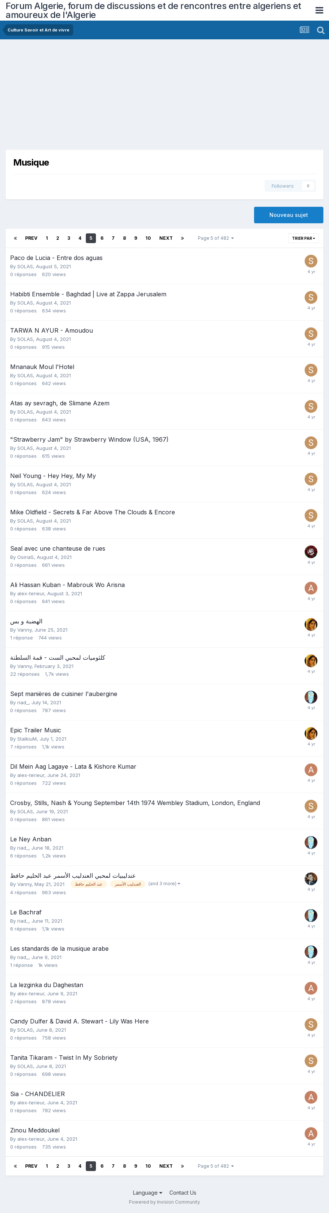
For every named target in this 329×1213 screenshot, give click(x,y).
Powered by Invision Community (164, 1202)
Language (147, 1192)
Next (166, 238)
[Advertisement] (93, 97)
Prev (31, 238)
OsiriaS (25, 557)
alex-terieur (30, 593)
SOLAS (25, 266)
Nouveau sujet (288, 215)
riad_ (22, 702)
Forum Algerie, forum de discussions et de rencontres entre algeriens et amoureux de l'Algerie (153, 10)
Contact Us (182, 1192)
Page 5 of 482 (216, 238)
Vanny (24, 630)
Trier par (303, 238)
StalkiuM (27, 739)
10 (148, 238)
